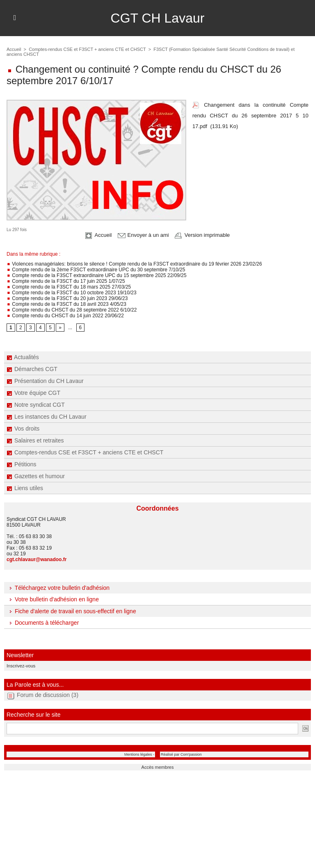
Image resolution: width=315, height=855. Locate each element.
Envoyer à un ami (143, 235)
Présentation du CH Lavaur (45, 381)
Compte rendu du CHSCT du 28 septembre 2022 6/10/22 (72, 310)
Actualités (23, 357)
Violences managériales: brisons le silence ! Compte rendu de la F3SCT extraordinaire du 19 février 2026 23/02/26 (134, 264)
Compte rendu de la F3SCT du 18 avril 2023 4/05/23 (66, 304)
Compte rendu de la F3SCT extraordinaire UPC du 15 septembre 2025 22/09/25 (97, 275)
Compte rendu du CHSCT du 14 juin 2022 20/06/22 (65, 316)
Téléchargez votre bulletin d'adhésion (58, 588)
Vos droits (23, 428)
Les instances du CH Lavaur (47, 416)
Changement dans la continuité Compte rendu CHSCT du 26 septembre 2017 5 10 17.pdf (250, 115)
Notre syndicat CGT (36, 404)
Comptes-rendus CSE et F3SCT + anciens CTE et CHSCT (85, 452)
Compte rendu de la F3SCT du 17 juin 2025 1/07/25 (66, 281)
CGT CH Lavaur (158, 18)
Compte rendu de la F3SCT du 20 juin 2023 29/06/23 (67, 298)
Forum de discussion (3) (47, 695)
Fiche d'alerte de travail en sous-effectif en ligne (71, 611)
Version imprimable (202, 235)
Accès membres (158, 767)
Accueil (14, 49)
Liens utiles (25, 488)
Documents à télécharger (43, 622)
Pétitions (22, 464)
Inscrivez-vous (21, 665)
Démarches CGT (32, 369)
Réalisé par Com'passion (181, 754)
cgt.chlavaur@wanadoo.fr (36, 559)
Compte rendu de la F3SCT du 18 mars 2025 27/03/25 (69, 287)
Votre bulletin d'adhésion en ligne (53, 599)
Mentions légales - (139, 754)
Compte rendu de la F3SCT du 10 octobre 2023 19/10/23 (72, 293)
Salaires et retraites (35, 440)
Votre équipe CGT (33, 393)
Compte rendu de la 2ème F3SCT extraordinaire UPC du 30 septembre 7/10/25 (96, 270)
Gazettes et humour (36, 476)
